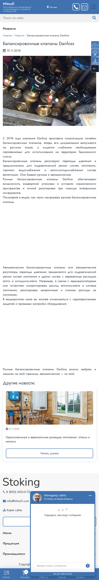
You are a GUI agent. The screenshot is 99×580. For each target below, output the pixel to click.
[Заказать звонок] (76, 6)
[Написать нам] (84, 6)
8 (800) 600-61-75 (18, 492)
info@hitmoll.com (18, 501)
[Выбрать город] (52, 6)
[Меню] (93, 6)
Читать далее (49, 453)
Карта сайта (14, 510)
